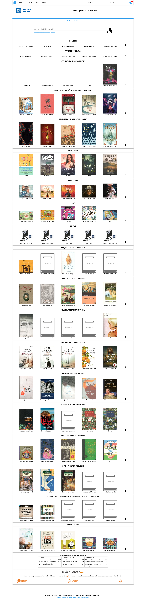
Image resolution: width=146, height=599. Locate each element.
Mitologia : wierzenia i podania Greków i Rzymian (49, 561)
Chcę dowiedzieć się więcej (64, 597)
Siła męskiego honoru (89, 563)
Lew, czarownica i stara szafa (45, 559)
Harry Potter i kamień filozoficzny (46, 564)
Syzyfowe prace (88, 566)
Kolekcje (53, 32)
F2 (124, 2)
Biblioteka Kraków (73, 21)
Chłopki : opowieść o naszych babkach (70, 561)
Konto (44, 2)
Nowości (21, 2)
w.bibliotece (64, 576)
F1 (120, 2)
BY (106, 2)
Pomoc (37, 2)
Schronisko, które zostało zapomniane (93, 564)
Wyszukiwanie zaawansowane (42, 32)
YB (103, 2)
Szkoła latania (42, 566)
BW (99, 2)
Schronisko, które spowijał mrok (68, 566)
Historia (29, 2)
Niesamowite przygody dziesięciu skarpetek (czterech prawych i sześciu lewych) (55, 563)
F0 (117, 2)
